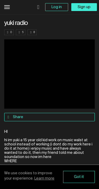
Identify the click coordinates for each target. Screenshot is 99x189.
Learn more (44, 178)
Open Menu (7, 7)
